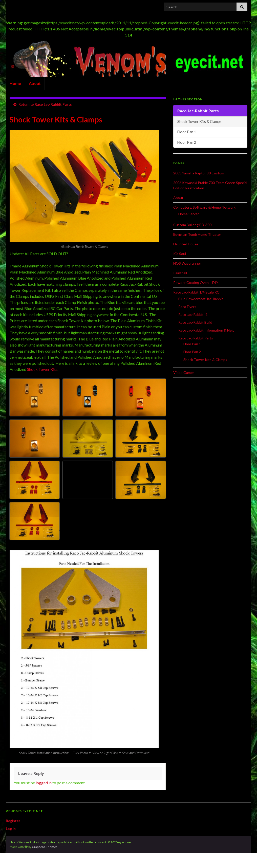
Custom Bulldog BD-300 (192, 225)
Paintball (180, 273)
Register (13, 821)
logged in (44, 782)
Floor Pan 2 (186, 142)
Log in (11, 828)
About (35, 83)
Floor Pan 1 (186, 132)
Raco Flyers (187, 306)
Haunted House (185, 244)
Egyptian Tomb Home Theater (197, 234)
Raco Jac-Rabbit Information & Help (206, 330)
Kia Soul (179, 253)
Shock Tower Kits (42, 369)
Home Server (188, 214)
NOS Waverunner (187, 263)
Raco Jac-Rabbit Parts (53, 104)
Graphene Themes (44, 847)
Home (15, 83)
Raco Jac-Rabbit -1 (193, 314)
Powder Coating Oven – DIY (195, 282)
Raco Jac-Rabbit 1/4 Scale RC (196, 292)
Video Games (184, 372)
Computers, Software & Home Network (204, 207)
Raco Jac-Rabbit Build (195, 322)
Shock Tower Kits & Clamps (199, 121)
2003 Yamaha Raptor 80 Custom (198, 173)
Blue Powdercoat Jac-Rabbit (200, 299)
